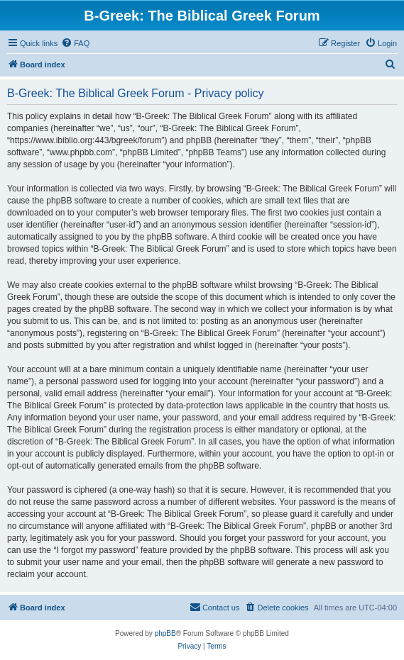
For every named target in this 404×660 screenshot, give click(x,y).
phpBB (165, 633)
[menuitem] (75, 43)
